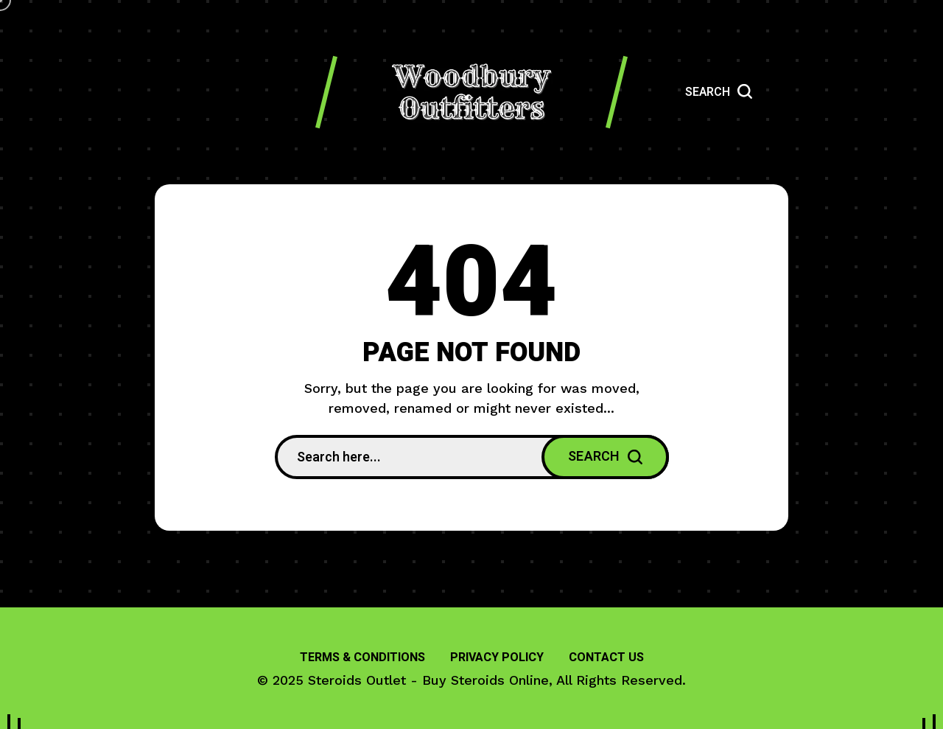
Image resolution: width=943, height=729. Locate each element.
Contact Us (606, 657)
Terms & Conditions (362, 657)
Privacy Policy (497, 657)
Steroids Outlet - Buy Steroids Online (428, 680)
